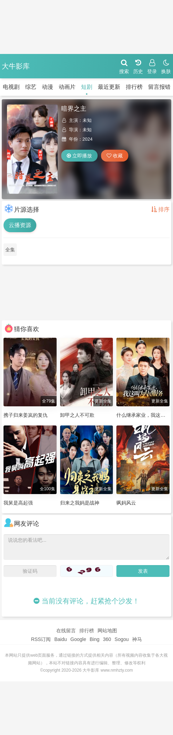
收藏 (115, 155)
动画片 (67, 87)
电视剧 (11, 87)
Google (78, 639)
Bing (94, 639)
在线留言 (66, 630)
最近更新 (109, 87)
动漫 (47, 87)
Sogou (122, 639)
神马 (137, 639)
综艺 (30, 87)
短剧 (86, 87)
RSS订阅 (41, 639)
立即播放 (79, 155)
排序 (160, 209)
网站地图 (107, 630)
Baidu (60, 639)
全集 (10, 249)
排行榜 (134, 87)
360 (107, 639)
